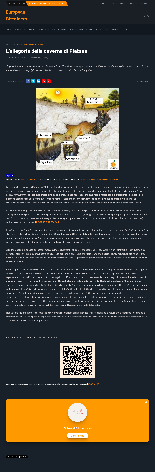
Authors (111, 4)
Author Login (142, 4)
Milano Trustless (87, 179)
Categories (43, 30)
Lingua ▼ (10, 176)
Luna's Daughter (28, 179)
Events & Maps (59, 30)
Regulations (102, 30)
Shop (124, 30)
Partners (130, 4)
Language (29, 30)
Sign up (120, 4)
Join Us (114, 30)
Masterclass (85, 30)
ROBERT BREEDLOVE (48, 222)
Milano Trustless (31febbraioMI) (28, 58)
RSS (102, 4)
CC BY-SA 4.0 (94, 384)
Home (8, 30)
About (18, 30)
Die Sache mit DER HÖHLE (106, 179)
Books (73, 30)
